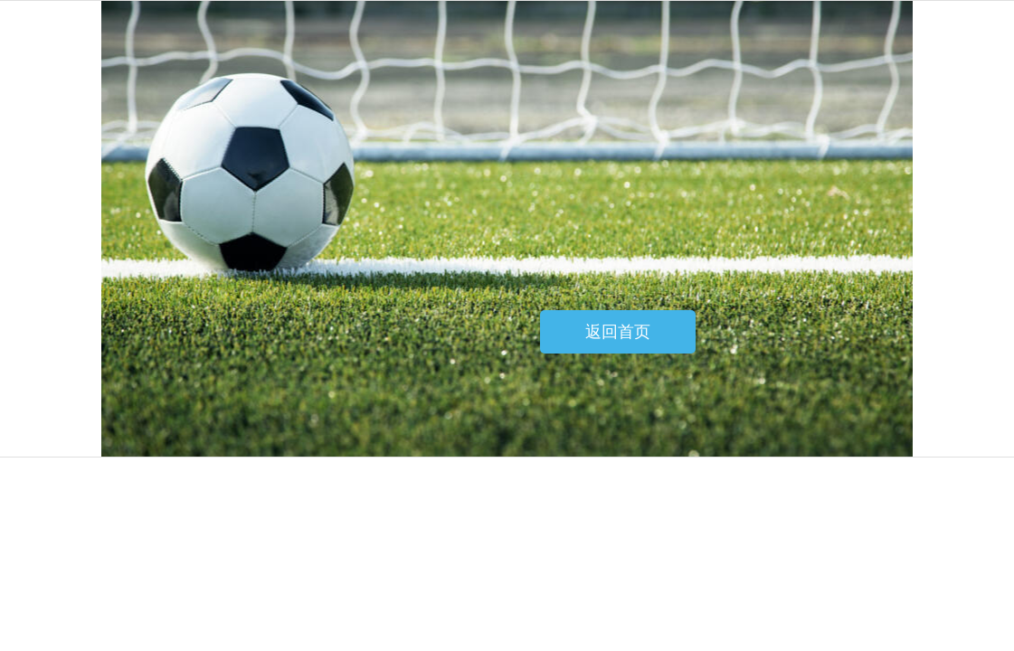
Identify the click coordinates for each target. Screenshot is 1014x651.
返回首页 (617, 332)
